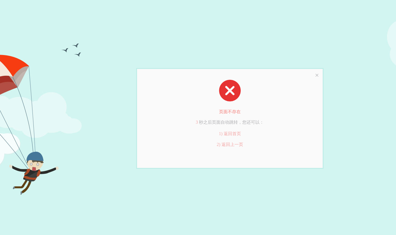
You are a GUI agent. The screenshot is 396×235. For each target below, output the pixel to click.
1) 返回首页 (230, 133)
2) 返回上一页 (230, 144)
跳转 (233, 122)
